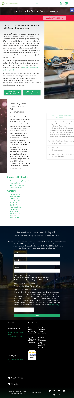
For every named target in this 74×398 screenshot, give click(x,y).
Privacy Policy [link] (54, 305)
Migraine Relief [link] (14, 209)
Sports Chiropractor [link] (16, 187)
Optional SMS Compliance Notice (26, 290)
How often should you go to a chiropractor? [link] (42, 330)
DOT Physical (20, 280)
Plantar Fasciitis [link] (15, 213)
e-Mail (16, 260)
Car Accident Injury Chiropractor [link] (20, 181)
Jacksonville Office (22, 286)
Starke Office (35, 286)
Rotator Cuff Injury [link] (15, 207)
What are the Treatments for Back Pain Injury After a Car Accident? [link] (42, 342)
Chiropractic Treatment (48, 280)
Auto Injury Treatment (23, 278)
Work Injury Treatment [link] (17, 185)
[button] (37, 3)
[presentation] (24, 310)
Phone (16, 268)
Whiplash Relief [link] (15, 194)
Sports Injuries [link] (14, 217)
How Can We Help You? (22, 275)
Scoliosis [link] (13, 215)
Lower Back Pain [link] (15, 201)
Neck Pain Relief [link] (15, 196)
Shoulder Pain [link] (14, 203)
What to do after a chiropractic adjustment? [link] (32, 330)
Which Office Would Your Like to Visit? (28, 283)
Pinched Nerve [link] (14, 199)
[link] (72, 10)
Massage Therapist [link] (16, 183)
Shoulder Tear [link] (14, 205)
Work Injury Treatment (41, 278)
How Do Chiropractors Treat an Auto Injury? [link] (32, 339)
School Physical (32, 280)
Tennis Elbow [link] (14, 211)
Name (16, 252)
